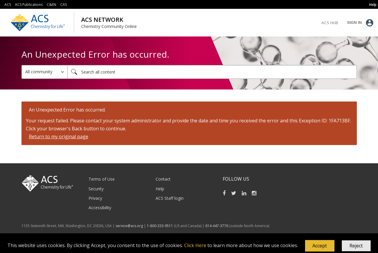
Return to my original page (58, 136)
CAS (63, 4)
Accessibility (100, 207)
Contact (163, 179)
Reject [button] (356, 245)
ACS (7, 4)
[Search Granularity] (44, 72)
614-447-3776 (217, 225)
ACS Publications (29, 4)
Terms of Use (102, 179)
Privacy (95, 198)
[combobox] (212, 72)
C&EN (51, 4)
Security (96, 189)
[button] (319, 246)
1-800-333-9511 (160, 225)
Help (160, 189)
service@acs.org (129, 225)
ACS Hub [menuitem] (330, 22)
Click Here (195, 245)
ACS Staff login (170, 198)
